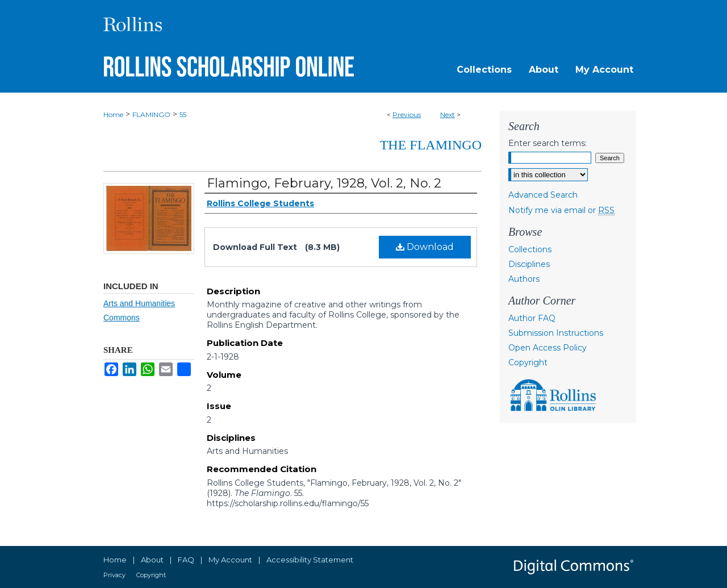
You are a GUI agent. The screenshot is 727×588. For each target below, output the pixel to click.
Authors (524, 279)
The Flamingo (431, 144)
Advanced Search (543, 195)
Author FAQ (531, 318)
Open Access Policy (547, 348)
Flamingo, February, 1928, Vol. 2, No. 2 (324, 183)
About (152, 559)
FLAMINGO (151, 114)
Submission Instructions (555, 333)
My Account (230, 559)
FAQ (186, 559)
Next (447, 114)
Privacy (114, 575)
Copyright (528, 362)
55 (182, 114)
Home (113, 114)
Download (425, 246)
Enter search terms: (547, 143)
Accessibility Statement (309, 559)
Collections (529, 249)
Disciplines (529, 264)
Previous (406, 114)
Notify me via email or (561, 210)
